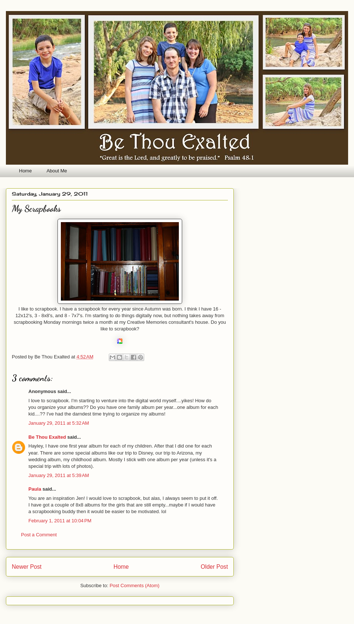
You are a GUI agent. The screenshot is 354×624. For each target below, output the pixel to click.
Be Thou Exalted (47, 437)
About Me (56, 170)
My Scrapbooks (36, 208)
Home (25, 170)
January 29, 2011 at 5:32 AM (58, 423)
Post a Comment (39, 534)
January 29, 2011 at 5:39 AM (58, 475)
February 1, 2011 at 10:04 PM (59, 520)
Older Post (214, 567)
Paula (34, 489)
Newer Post (27, 567)
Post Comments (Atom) (134, 585)
